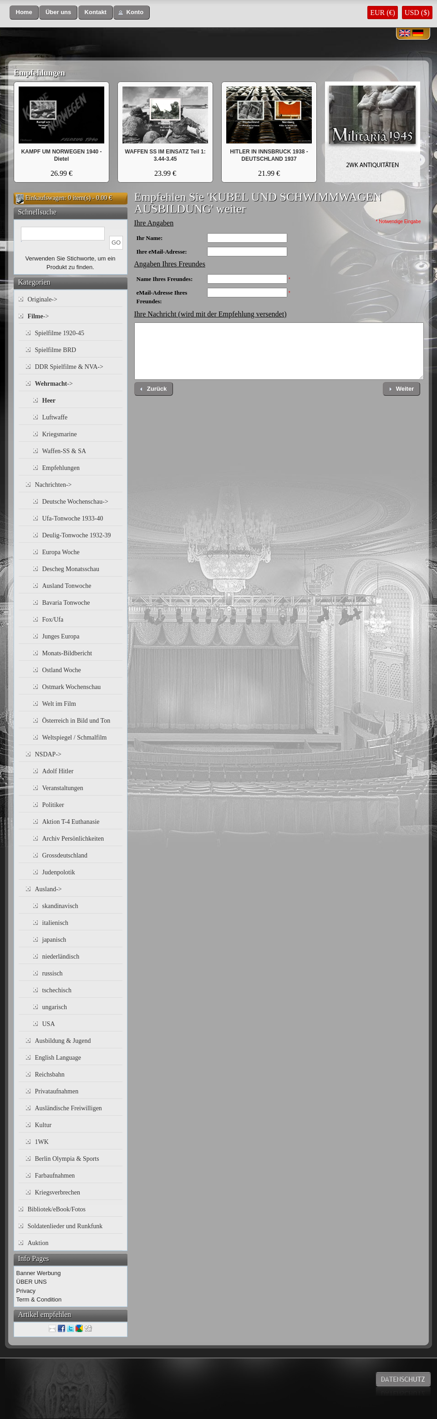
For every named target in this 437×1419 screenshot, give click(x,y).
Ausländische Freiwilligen (68, 1108)
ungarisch (54, 1007)
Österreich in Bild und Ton (76, 720)
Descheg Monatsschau (71, 569)
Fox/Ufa (53, 619)
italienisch (55, 922)
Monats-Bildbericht (67, 653)
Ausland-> (48, 889)
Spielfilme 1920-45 (60, 333)
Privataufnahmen (57, 1091)
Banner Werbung (38, 1273)
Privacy (26, 1290)
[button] (24, 12)
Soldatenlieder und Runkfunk (65, 1226)
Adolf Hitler (58, 771)
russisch (52, 973)
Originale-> (42, 299)
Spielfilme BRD (55, 350)
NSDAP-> (48, 754)
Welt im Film (59, 703)
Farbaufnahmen (55, 1175)
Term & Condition (39, 1299)
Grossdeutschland (65, 855)
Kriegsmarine (59, 434)
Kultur (43, 1125)
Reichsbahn (50, 1074)
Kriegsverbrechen (58, 1192)
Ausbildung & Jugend (63, 1040)
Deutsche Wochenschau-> (75, 501)
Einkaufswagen (45, 197)
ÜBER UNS (31, 1281)
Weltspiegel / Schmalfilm (74, 737)
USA (48, 1024)
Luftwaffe (55, 417)
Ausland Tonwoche (66, 585)
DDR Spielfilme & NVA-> (69, 366)
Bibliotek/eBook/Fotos (57, 1209)
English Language (58, 1057)
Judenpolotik (58, 872)
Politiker (53, 804)
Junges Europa (61, 636)
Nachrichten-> (53, 484)
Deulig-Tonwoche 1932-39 (76, 535)
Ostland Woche (61, 670)
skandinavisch (60, 906)
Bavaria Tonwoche (66, 602)
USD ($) (417, 12)
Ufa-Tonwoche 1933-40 (72, 518)
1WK (42, 1141)
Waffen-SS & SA (64, 451)
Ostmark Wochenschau (71, 687)
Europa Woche (61, 552)
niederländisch (61, 956)
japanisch (54, 939)
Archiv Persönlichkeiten (73, 838)
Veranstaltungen (62, 788)
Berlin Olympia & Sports (67, 1158)
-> (38, 316)
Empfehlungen (39, 72)
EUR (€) (382, 12)
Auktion (38, 1243)
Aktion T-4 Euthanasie (71, 821)
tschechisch (57, 990)
